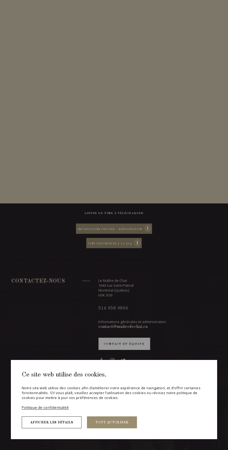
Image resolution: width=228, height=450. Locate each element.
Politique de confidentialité (45, 407)
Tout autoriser (112, 422)
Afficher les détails (51, 422)
